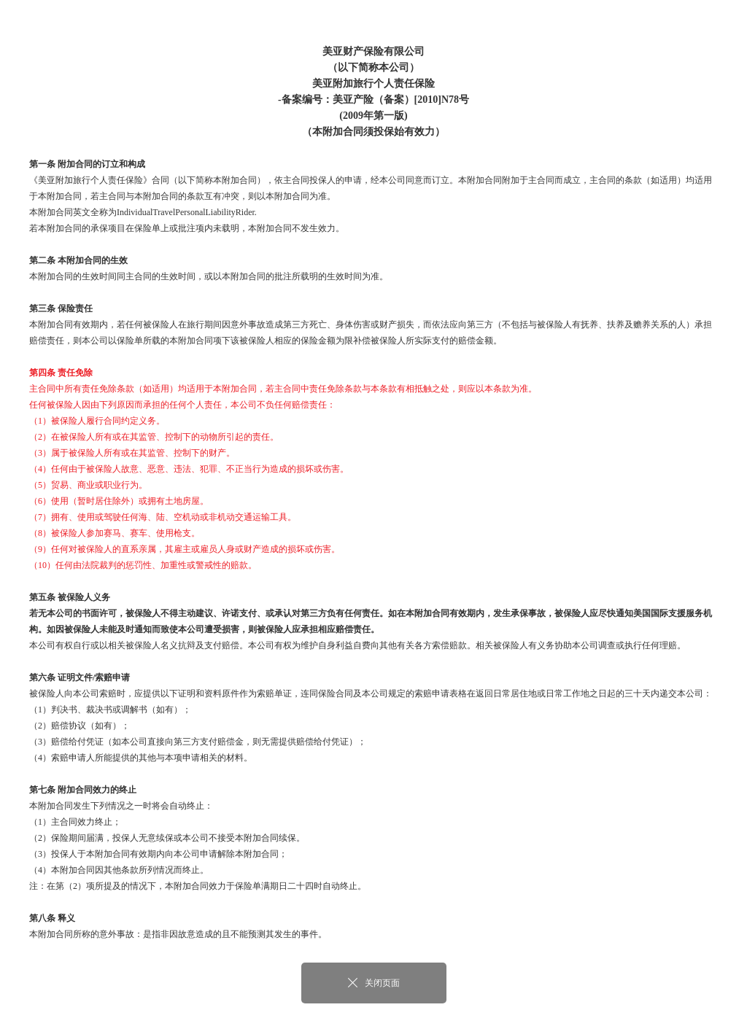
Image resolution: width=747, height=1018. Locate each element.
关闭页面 (374, 983)
